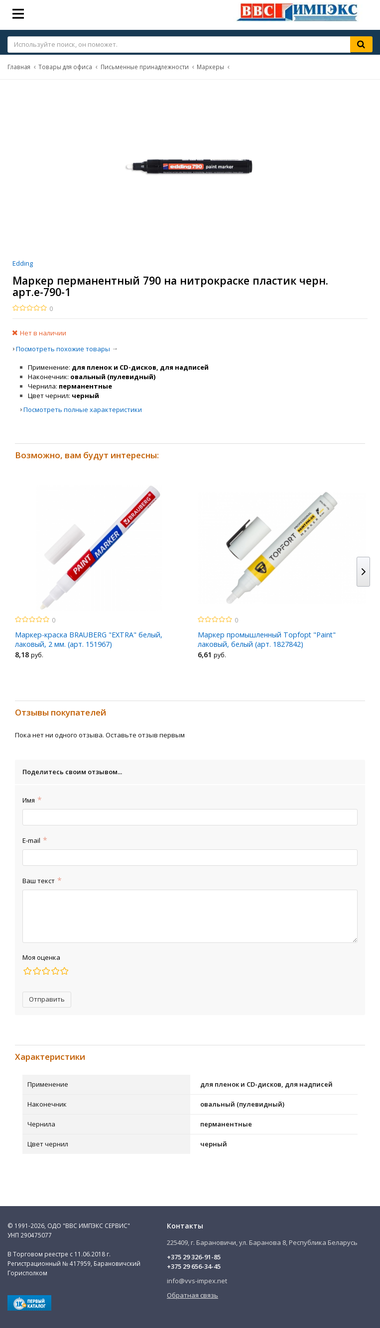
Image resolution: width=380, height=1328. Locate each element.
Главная (18, 67)
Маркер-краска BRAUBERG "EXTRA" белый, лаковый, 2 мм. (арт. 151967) (88, 639)
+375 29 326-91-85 (194, 1256)
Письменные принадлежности (145, 67)
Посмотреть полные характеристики (82, 409)
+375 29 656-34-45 (194, 1266)
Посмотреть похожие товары (63, 348)
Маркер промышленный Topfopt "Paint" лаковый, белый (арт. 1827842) (267, 639)
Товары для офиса (65, 67)
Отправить (47, 999)
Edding (22, 263)
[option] (98, 574)
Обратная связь (192, 1295)
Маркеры (210, 67)
